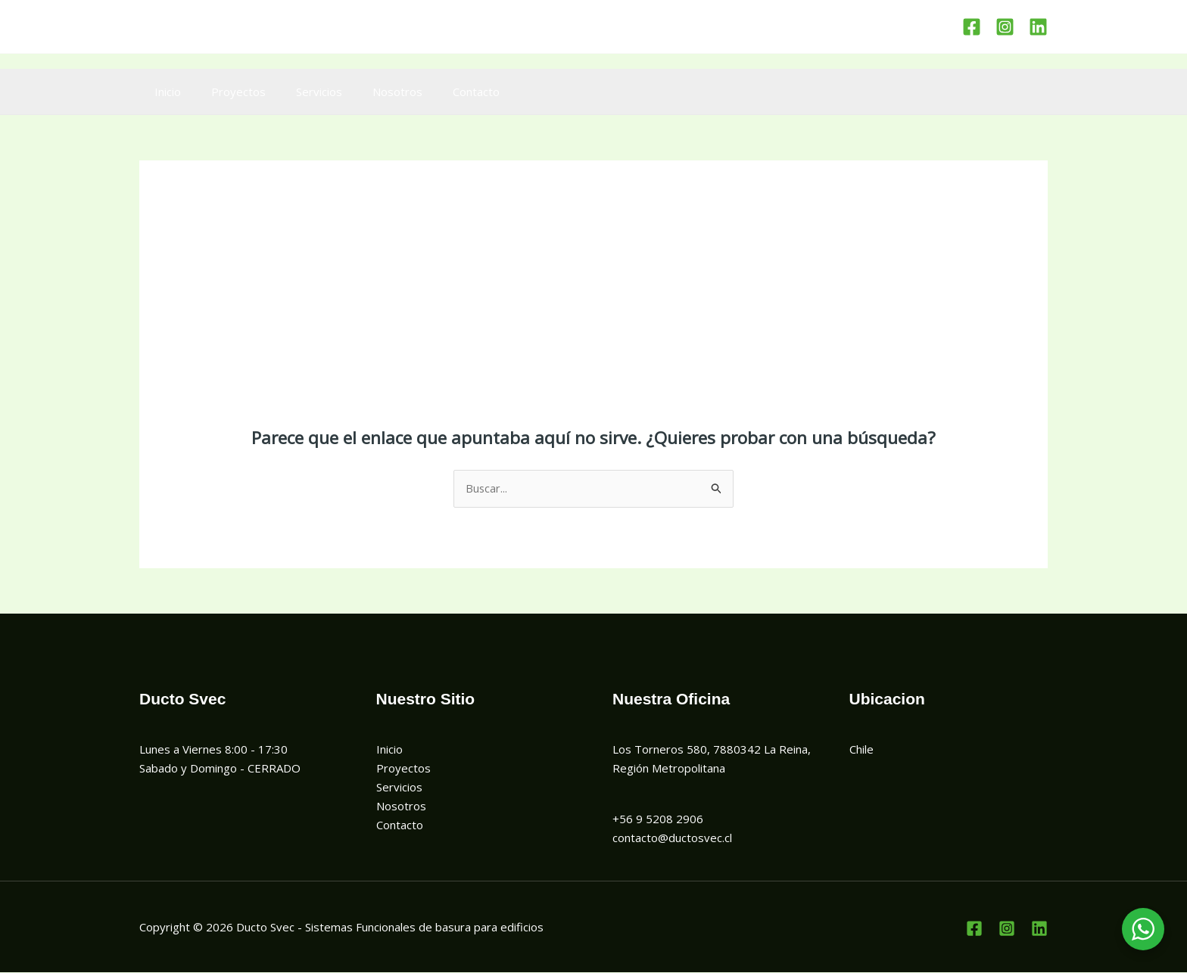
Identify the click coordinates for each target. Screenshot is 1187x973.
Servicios (300, 91)
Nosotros (371, 91)
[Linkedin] (1038, 26)
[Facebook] (971, 26)
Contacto (442, 91)
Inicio (164, 91)
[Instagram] (1004, 26)
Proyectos (227, 91)
